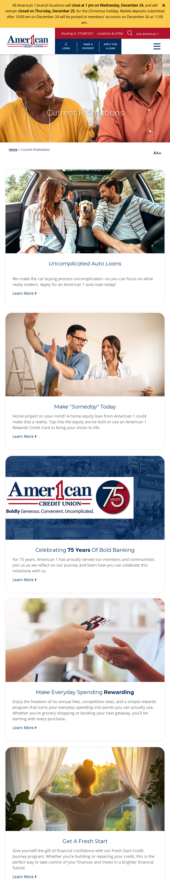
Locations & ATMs (110, 33)
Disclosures (87, 812)
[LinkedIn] (121, 794)
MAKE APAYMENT (88, 46)
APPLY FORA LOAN (110, 46)
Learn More (25, 273)
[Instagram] (131, 794)
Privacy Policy (35, 812)
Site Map (61, 812)
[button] (147, 33)
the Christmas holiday (100, 11)
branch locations (51, 5)
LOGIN (66, 46)
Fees (109, 812)
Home (13, 149)
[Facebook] (111, 794)
